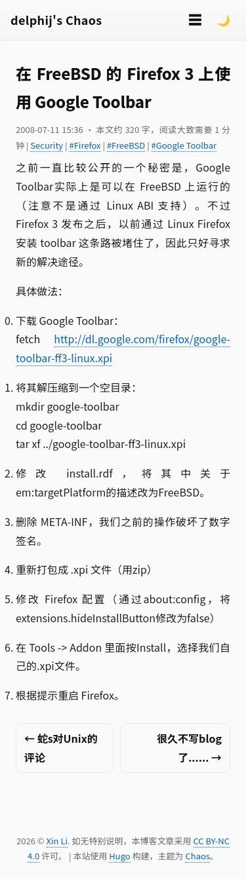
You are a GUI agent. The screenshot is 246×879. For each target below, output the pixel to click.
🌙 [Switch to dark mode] (223, 20)
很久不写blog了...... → (189, 747)
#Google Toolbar (184, 145)
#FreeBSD (126, 145)
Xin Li (57, 840)
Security (46, 145)
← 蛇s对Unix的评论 (61, 747)
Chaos (197, 856)
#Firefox (84, 145)
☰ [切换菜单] (194, 19)
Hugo (119, 856)
